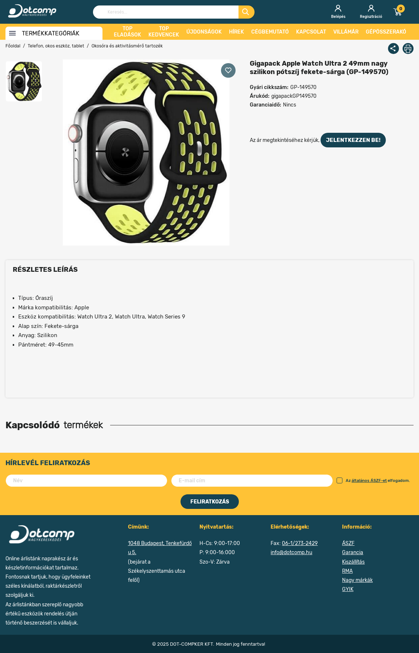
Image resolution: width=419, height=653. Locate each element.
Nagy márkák (357, 580)
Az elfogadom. (373, 480)
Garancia (352, 552)
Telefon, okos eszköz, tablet (56, 46)
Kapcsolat (311, 32)
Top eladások (127, 32)
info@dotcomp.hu (291, 552)
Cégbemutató (270, 32)
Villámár (345, 32)
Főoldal (12, 46)
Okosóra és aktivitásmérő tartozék (127, 46)
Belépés (338, 12)
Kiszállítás (353, 562)
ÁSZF (348, 543)
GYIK (347, 589)
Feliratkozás (209, 502)
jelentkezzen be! (353, 140)
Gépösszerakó (386, 32)
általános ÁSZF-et (369, 480)
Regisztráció (371, 12)
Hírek (236, 32)
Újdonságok (204, 32)
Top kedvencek (163, 32)
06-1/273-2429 (300, 543)
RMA (347, 571)
